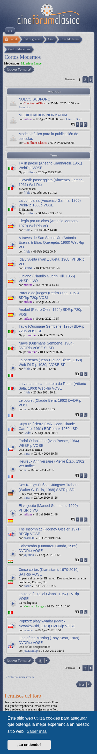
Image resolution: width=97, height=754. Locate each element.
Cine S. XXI (74, 119)
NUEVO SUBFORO (34, 99)
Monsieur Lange (31, 63)
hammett (29, 630)
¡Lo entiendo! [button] (29, 745)
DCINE (28, 268)
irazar (27, 453)
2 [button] (85, 79)
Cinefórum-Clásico (35, 103)
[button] (90, 79)
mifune (28, 119)
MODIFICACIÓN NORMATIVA (43, 115)
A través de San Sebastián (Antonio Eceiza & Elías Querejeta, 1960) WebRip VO (51, 242)
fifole (31, 172)
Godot (27, 433)
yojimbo (29, 555)
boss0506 (29, 538)
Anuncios (25, 107)
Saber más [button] (37, 731)
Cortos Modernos (23, 57)
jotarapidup (31, 650)
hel (25, 409)
